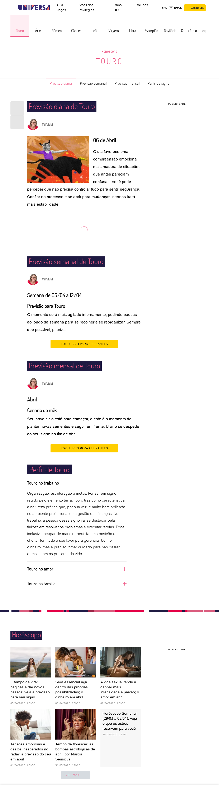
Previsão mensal (127, 83)
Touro (109, 61)
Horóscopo (109, 51)
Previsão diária (61, 83)
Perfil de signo (158, 83)
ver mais (76, 775)
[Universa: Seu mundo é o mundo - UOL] (34, 8)
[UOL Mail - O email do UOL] (175, 7)
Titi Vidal (47, 124)
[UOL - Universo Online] (53, 8)
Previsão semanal (93, 83)
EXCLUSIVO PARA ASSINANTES (84, 343)
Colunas (141, 5)
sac (164, 7)
